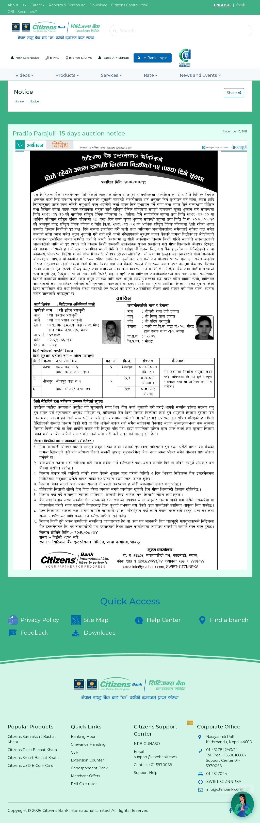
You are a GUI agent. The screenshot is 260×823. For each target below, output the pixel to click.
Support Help (145, 772)
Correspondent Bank (89, 768)
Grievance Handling (88, 744)
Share (233, 92)
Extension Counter (87, 760)
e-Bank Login (153, 58)
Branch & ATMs (79, 58)
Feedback (28, 633)
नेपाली (240, 5)
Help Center (157, 620)
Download (98, 5)
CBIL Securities (21, 11)
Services (90, 74)
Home (19, 101)
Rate (121, 74)
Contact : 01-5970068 (153, 765)
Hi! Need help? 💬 (235, 787)
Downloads (93, 633)
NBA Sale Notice (25, 57)
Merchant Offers (85, 776)
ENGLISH (222, 5)
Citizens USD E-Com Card (30, 765)
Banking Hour (83, 736)
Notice (34, 101)
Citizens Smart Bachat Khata (33, 757)
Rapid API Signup (113, 57)
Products (55, 74)
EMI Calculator (84, 784)
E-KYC (52, 58)
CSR (74, 752)
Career (37, 5)
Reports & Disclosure (67, 5)
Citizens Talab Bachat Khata (32, 750)
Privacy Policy (33, 620)
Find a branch (223, 620)
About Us (17, 5)
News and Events (160, 74)
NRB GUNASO (147, 743)
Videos (22, 74)
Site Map (89, 620)
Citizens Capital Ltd (128, 5)
